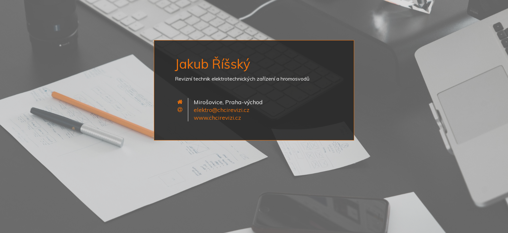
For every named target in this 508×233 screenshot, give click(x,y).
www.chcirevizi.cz (217, 117)
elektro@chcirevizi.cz (221, 109)
